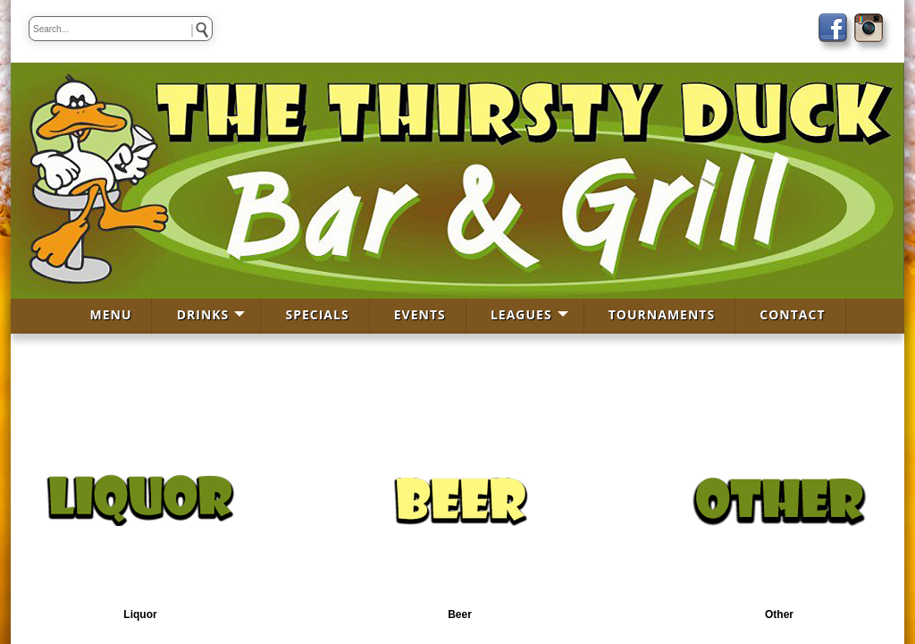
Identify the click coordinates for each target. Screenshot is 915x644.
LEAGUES (521, 314)
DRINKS (203, 314)
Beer (460, 614)
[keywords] (121, 28)
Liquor (139, 614)
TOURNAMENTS (662, 314)
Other (779, 614)
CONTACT (792, 314)
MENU (110, 314)
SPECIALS (316, 314)
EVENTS (420, 314)
